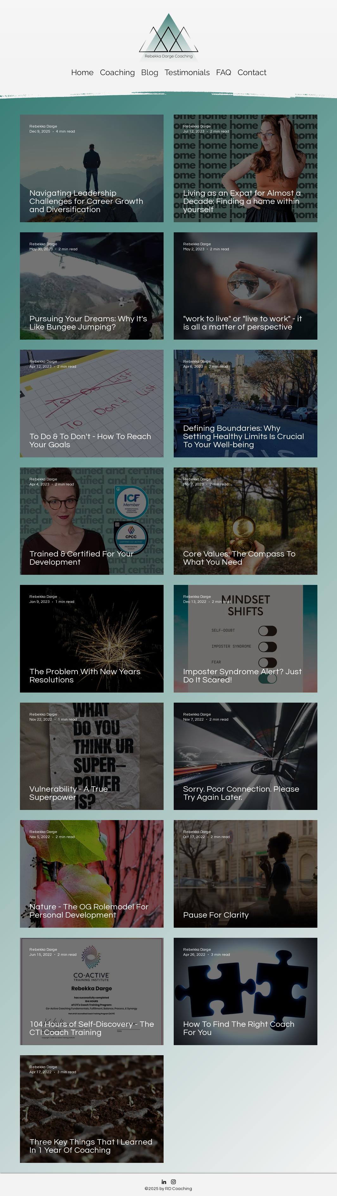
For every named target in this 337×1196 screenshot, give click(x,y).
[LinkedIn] (164, 1182)
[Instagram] (173, 1182)
